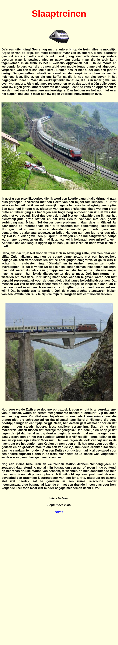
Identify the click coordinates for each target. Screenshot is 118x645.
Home (59, 512)
